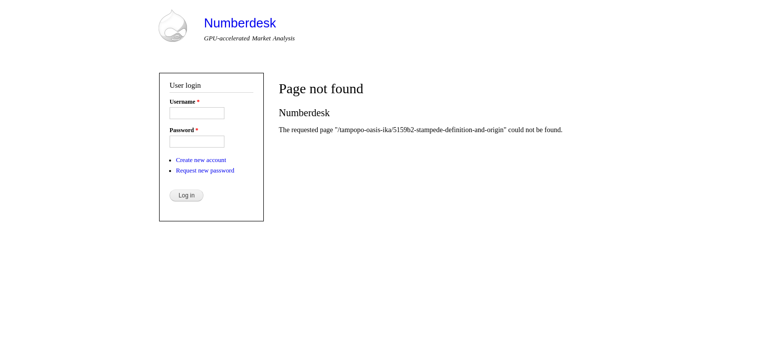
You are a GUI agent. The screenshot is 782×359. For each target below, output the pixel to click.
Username (184, 101)
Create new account (201, 160)
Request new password (205, 170)
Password (184, 130)
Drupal (200, 301)
